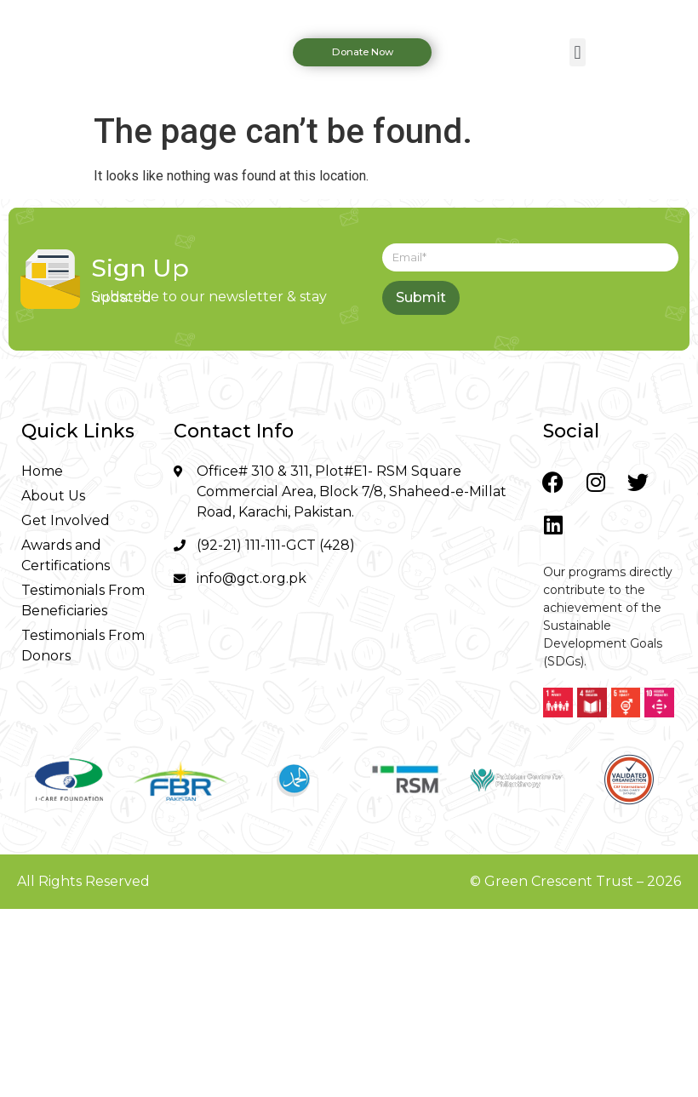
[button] (577, 52)
